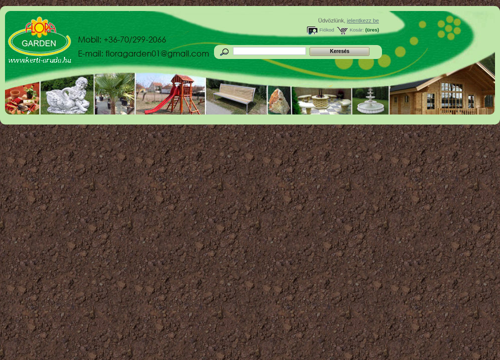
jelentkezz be (363, 21)
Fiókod (327, 29)
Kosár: (357, 29)
